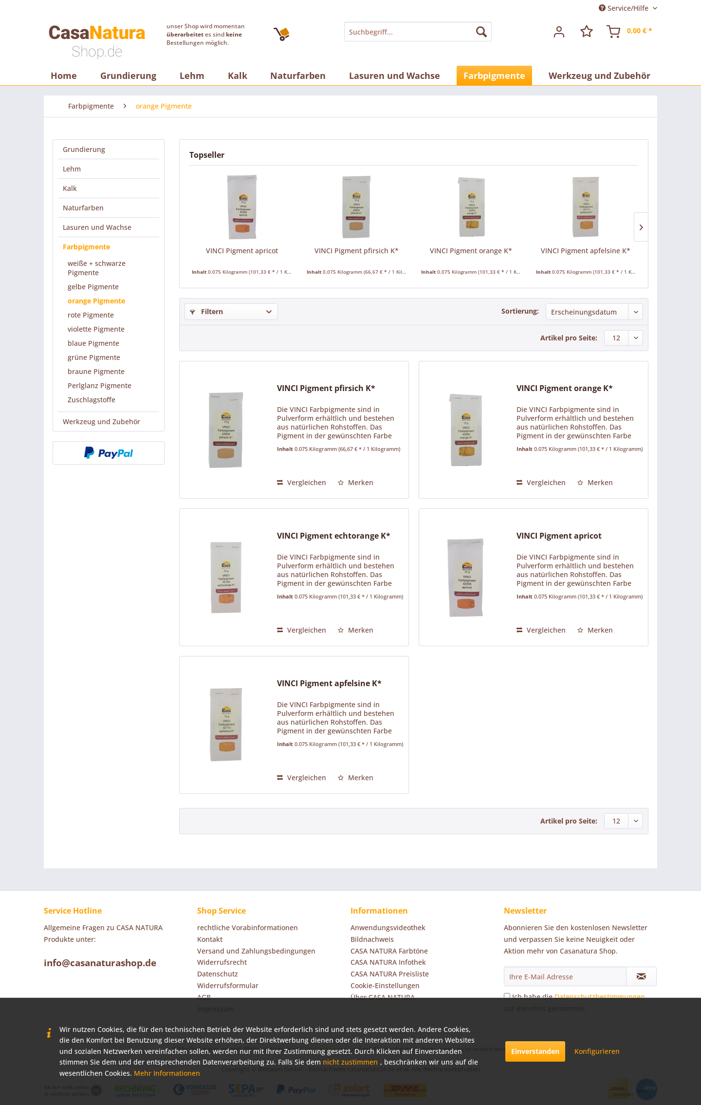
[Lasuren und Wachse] (394, 75)
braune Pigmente (96, 371)
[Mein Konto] (559, 31)
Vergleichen (301, 482)
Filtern (206, 311)
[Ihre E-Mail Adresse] (565, 976)
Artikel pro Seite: (568, 337)
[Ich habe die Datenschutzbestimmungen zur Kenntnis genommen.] (507, 996)
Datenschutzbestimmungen (599, 996)
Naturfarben (83, 207)
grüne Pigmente (94, 357)
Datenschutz (217, 973)
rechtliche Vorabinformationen (247, 927)
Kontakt (209, 939)
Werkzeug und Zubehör (101, 421)
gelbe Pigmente (93, 286)
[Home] (64, 75)
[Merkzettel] (586, 31)
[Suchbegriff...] (417, 31)
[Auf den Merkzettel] (355, 482)
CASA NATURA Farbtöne (389, 950)
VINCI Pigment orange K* (471, 250)
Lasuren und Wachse (97, 227)
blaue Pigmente (93, 343)
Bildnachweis (372, 939)
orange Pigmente (96, 300)
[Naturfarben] (297, 75)
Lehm (72, 168)
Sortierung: (520, 311)
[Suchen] (481, 31)
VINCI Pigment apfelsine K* (585, 250)
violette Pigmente (96, 329)
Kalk (70, 188)
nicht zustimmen (350, 1062)
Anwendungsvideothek (387, 927)
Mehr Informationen (167, 1073)
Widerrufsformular (227, 985)
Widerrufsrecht (222, 962)
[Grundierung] (128, 75)
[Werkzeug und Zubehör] (599, 75)
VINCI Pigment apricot (242, 250)
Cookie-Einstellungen (385, 985)
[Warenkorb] (630, 31)
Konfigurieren (597, 1051)
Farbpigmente (86, 246)
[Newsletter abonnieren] (641, 976)
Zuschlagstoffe (91, 399)
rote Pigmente (91, 314)
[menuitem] (417, 31)
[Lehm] (192, 75)
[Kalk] (237, 75)
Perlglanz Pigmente (99, 385)
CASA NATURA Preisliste (389, 973)
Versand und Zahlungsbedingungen (256, 950)
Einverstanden (535, 1051)
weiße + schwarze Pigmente (97, 268)
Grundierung (84, 149)
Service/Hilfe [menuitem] (624, 8)
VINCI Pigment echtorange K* (333, 536)
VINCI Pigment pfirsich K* (356, 250)
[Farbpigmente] (494, 75)
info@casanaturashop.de (100, 962)
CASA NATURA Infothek (388, 962)
